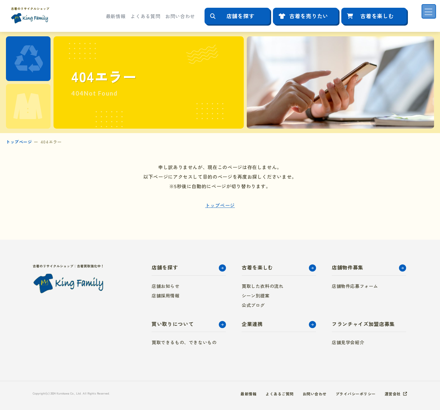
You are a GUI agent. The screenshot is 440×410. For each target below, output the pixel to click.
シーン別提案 (256, 295)
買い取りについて (173, 324)
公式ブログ (253, 305)
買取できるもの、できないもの (184, 342)
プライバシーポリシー (353, 394)
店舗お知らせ (166, 286)
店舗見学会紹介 (348, 342)
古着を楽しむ (377, 16)
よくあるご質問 (272, 394)
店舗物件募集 (347, 267)
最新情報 (116, 16)
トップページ (19, 142)
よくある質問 (145, 16)
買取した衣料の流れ (262, 286)
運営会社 (392, 394)
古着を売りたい (308, 16)
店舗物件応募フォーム (355, 286)
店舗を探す (240, 16)
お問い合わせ (180, 16)
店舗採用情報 (166, 295)
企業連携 (252, 324)
